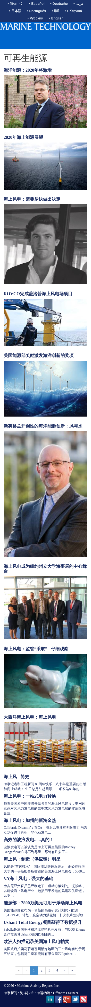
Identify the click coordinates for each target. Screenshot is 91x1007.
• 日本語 (15, 11)
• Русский (35, 18)
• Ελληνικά (73, 11)
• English (56, 18)
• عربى (78, 4)
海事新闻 (10, 993)
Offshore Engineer (65, 993)
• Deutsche (59, 4)
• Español (36, 4)
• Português (36, 11)
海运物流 (43, 993)
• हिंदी (55, 11)
